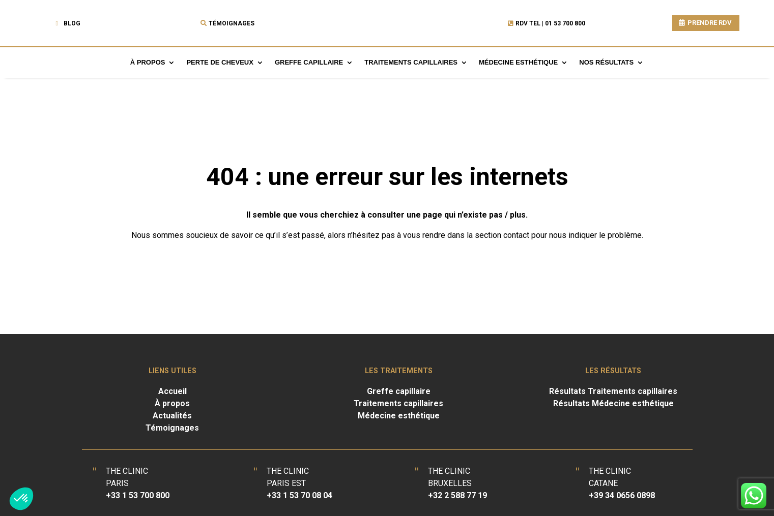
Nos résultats (606, 62)
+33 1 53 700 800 (137, 495)
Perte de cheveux (219, 62)
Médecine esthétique (518, 62)
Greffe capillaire (309, 62)
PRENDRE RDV (709, 22)
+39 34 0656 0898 (622, 495)
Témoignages (231, 23)
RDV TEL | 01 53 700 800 (550, 23)
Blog (72, 23)
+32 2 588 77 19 (457, 495)
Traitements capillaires (410, 62)
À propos (147, 62)
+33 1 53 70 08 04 (299, 495)
